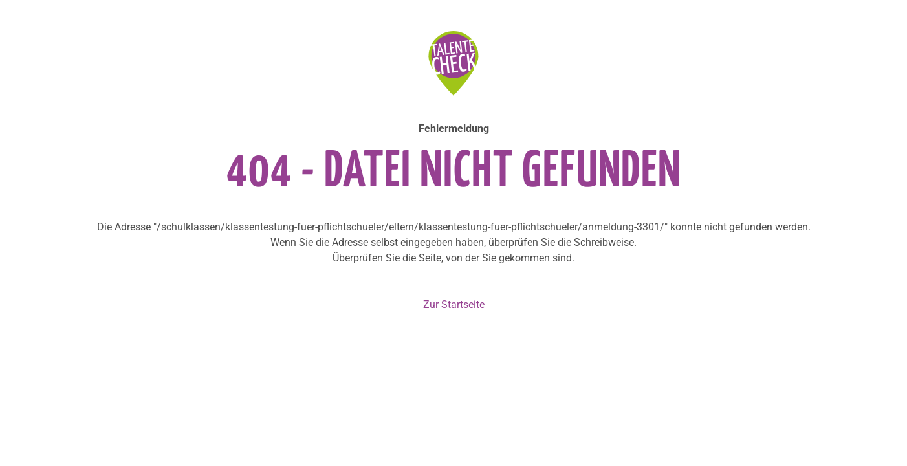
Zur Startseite (454, 304)
